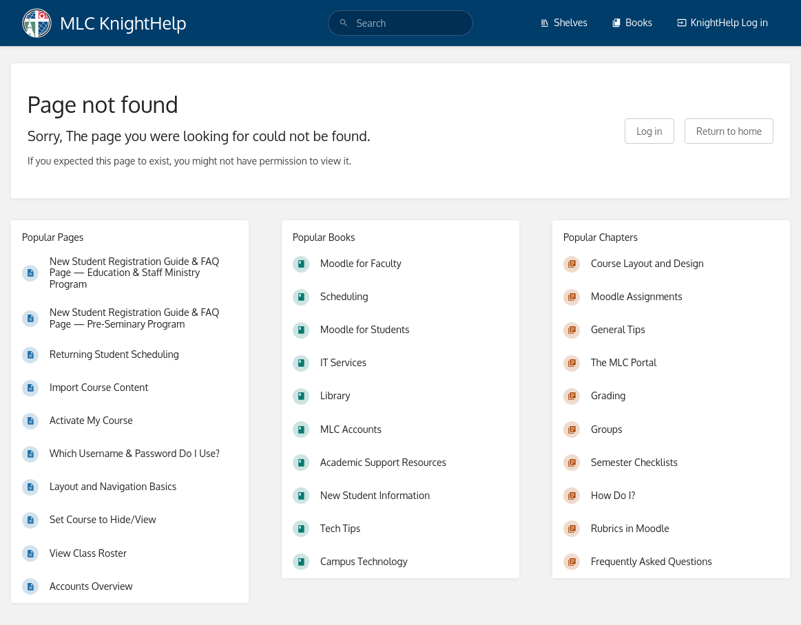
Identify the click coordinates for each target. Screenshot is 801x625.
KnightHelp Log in (722, 22)
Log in (649, 131)
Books (632, 22)
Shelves (563, 22)
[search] (400, 23)
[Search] (344, 23)
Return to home (729, 131)
